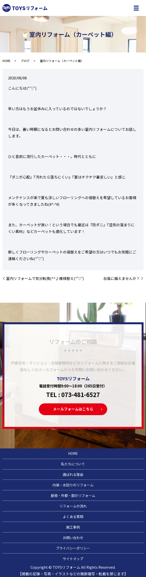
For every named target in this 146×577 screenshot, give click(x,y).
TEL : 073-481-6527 (73, 394)
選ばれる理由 (73, 474)
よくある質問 (73, 516)
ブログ (25, 61)
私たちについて (73, 463)
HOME (6, 61)
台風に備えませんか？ (121, 278)
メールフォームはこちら (73, 408)
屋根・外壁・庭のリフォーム (73, 495)
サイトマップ (73, 558)
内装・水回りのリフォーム (73, 484)
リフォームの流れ (73, 506)
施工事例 (73, 527)
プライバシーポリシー (73, 548)
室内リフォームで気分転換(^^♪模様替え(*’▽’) (45, 278)
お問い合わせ (73, 537)
